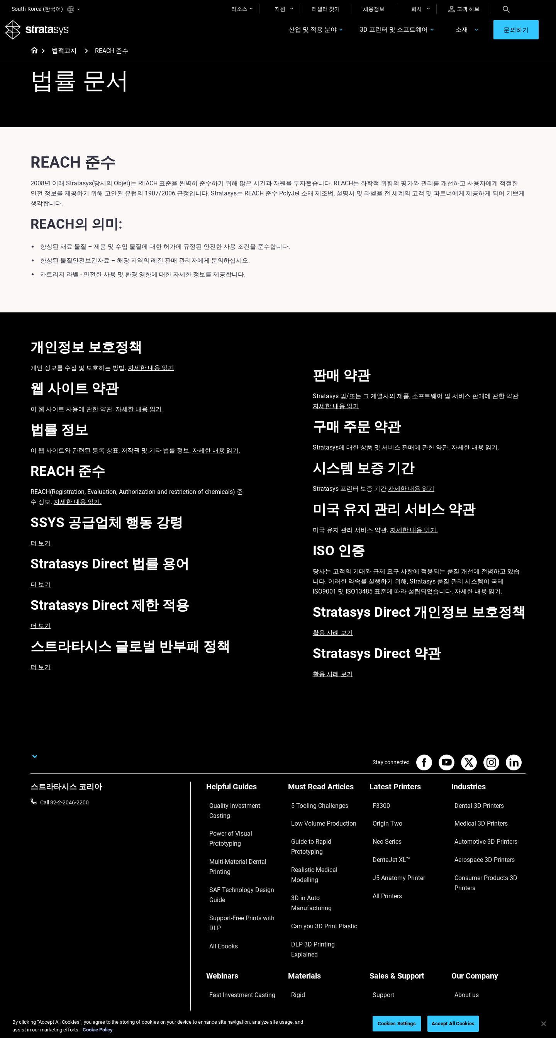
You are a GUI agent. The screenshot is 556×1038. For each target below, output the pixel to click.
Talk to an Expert (389, 944)
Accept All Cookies (453, 1023)
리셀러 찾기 (326, 9)
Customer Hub (387, 956)
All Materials (302, 944)
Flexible (297, 922)
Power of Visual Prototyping (239, 820)
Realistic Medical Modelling (320, 843)
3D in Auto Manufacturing (319, 854)
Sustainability (467, 967)
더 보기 (41, 549)
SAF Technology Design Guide (241, 843)
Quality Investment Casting (238, 809)
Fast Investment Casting (235, 910)
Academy (462, 956)
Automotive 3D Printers (479, 832)
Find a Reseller (387, 922)
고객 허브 (464, 9)
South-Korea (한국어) (46, 9)
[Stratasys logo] (44, 33)
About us (462, 910)
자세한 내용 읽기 (151, 374)
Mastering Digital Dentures (238, 956)
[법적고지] (86, 57)
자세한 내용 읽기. (216, 457)
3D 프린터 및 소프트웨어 (371, 33)
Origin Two (382, 820)
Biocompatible (305, 933)
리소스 (239, 9)
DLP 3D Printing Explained (319, 877)
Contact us (464, 922)
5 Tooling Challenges (312, 809)
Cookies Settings (397, 1023)
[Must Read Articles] (325, 796)
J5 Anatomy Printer (393, 854)
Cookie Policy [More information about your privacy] (98, 1030)
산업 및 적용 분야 (290, 33)
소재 (438, 33)
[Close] (543, 1023)
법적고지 (64, 57)
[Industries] (488, 796)
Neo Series (382, 832)
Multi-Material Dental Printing (241, 832)
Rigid (294, 910)
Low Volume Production (317, 820)
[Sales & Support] (407, 898)
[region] (278, 1024)
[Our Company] (488, 898)
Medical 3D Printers (474, 820)
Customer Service (390, 967)
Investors (462, 978)
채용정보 (374, 9)
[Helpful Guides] (243, 796)
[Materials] (325, 898)
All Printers (382, 866)
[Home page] (32, 58)
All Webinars (221, 967)
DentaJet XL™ (386, 843)
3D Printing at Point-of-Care (239, 944)
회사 (416, 9)
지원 (280, 9)
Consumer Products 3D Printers (479, 859)
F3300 (377, 809)
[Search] (506, 9)
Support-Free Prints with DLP (241, 854)
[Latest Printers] (407, 796)
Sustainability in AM (229, 933)
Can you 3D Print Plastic (317, 866)
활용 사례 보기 (333, 639)
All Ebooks (218, 866)
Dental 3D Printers (473, 809)
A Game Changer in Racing (238, 922)
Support (379, 910)
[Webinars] (243, 898)
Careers (460, 944)
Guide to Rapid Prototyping (320, 832)
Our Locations (468, 933)
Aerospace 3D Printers (478, 843)
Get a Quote (384, 933)
